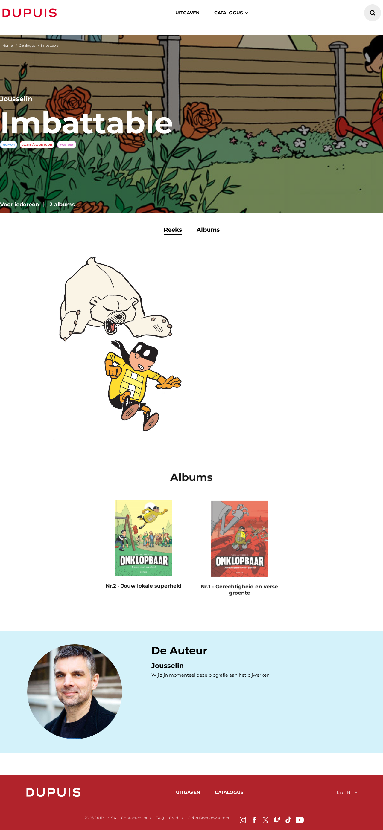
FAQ (160, 817)
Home (7, 45)
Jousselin (16, 99)
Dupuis (30, 12)
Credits (176, 817)
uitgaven (188, 792)
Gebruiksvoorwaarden (209, 817)
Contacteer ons (136, 817)
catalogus (228, 13)
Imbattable (50, 45)
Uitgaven (187, 13)
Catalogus (27, 45)
